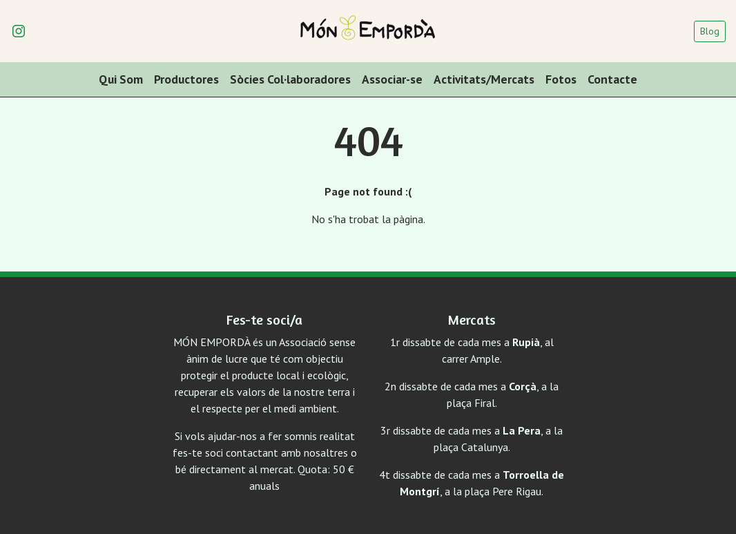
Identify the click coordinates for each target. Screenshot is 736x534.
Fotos (561, 79)
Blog (709, 31)
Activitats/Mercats (484, 79)
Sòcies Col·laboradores (290, 79)
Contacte (612, 79)
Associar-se (392, 79)
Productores (186, 79)
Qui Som (121, 79)
